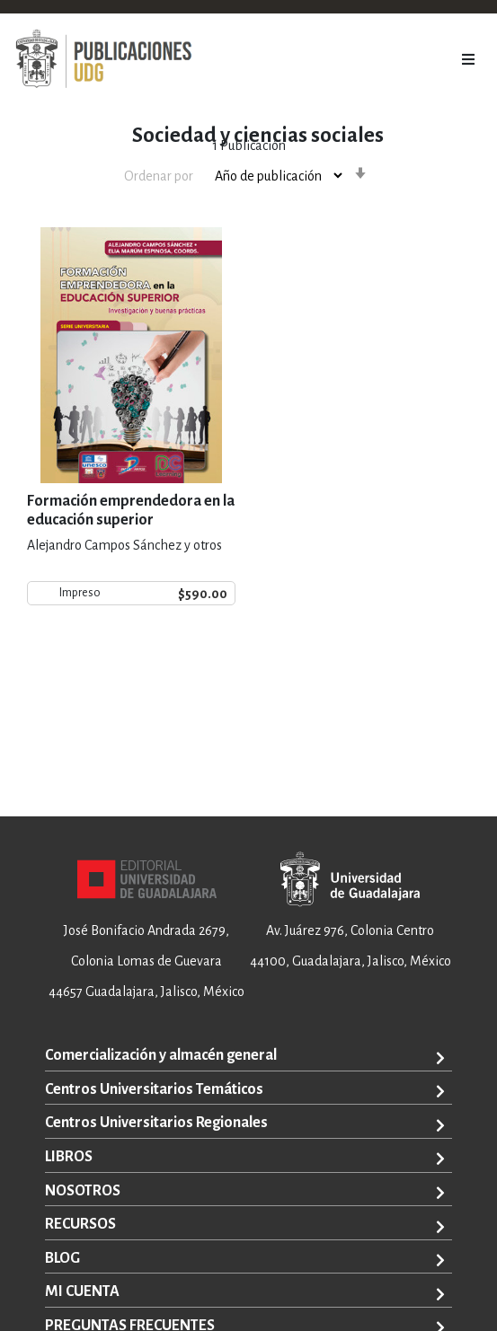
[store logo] (103, 59)
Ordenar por (158, 176)
